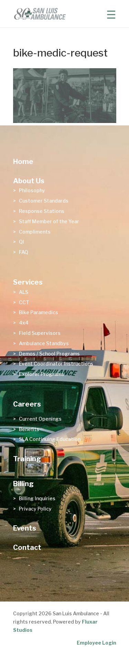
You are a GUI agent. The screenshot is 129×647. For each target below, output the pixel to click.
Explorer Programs (41, 374)
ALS (23, 292)
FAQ (23, 252)
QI (21, 242)
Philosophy (32, 190)
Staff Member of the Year (49, 221)
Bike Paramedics (38, 312)
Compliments (35, 232)
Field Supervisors (40, 333)
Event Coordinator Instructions (56, 364)
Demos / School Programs (49, 354)
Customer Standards (43, 201)
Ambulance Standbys (44, 343)
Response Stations (41, 211)
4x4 (24, 323)
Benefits (29, 429)
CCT (24, 302)
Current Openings (40, 419)
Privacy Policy (35, 509)
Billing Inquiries (37, 498)
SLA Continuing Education (49, 439)
